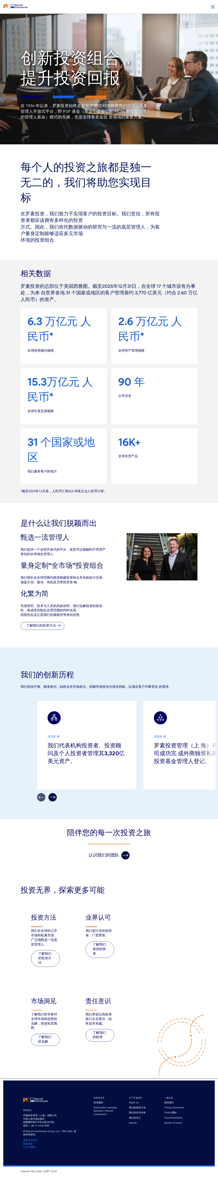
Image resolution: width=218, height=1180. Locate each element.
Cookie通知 (29, 1155)
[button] (213, 7)
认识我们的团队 (109, 863)
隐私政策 (28, 1152)
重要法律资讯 (30, 1149)
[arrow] (52, 805)
